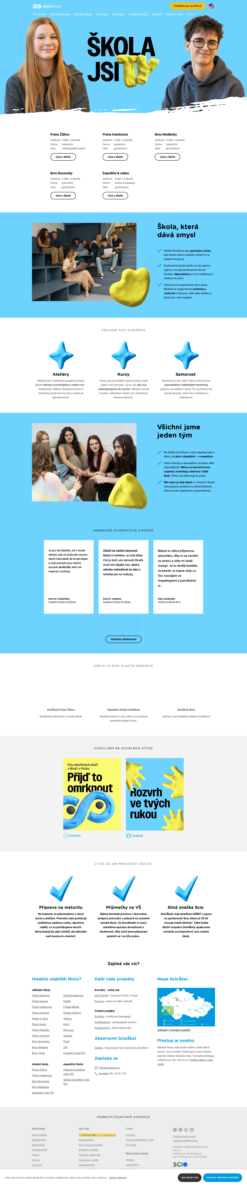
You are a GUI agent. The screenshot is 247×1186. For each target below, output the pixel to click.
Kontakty (130, 1135)
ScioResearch (102, 1022)
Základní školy (60, 14)
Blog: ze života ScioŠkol (90, 1145)
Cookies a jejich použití (184, 1136)
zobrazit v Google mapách (173, 1030)
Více (190, 14)
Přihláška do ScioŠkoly (188, 6)
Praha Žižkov (39, 1069)
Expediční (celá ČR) (74, 1053)
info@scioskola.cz (109, 1067)
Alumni (99, 1047)
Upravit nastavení (118, 1177)
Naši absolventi (86, 1165)
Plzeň (66, 1041)
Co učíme (39, 14)
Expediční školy (39, 1150)
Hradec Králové (72, 1012)
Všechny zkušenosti (123, 639)
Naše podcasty (86, 1140)
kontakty (104, 1073)
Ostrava (67, 1035)
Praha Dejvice (40, 1001)
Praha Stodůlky (41, 1030)
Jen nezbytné (189, 1177)
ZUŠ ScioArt (101, 995)
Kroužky (102, 14)
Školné (157, 14)
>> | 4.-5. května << (97, 1135)
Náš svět (118, 14)
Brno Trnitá (38, 1053)
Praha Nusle (39, 1024)
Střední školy (83, 14)
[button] (111, 624)
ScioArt (35, 1155)
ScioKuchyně (102, 1028)
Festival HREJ (138, 14)
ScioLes (99, 1001)
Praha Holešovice (42, 1007)
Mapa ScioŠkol (39, 1135)
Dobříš (67, 1001)
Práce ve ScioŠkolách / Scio (140, 1140)
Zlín (65, 1047)
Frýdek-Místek (71, 1007)
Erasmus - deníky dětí (89, 1155)
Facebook (137, 835)
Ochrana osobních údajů (185, 1140)
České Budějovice (73, 995)
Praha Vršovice (40, 1035)
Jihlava (67, 1018)
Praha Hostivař (40, 1012)
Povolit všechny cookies (222, 1177)
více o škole (63, 156)
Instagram (75, 835)
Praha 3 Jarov (40, 1018)
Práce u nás (174, 14)
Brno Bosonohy (41, 1041)
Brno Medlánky (40, 1087)
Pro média (131, 1145)
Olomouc (68, 1030)
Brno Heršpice (40, 1047)
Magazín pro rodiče (88, 1160)
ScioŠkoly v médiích (89, 1150)
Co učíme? (37, 1165)
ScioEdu (100, 1016)
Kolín (66, 1024)
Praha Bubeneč (40, 995)
